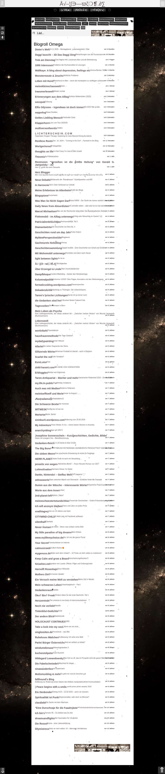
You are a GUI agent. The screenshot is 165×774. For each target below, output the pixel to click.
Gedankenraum (44, 590)
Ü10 (83, 28)
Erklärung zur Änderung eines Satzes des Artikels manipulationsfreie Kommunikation (67, 682)
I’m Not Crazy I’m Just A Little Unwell (67, 151)
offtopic (39, 20)
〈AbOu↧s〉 (81, 9)
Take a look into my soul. (49, 626)
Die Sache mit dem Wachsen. (57, 702)
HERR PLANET (43, 459)
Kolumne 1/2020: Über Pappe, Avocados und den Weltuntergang (78, 279)
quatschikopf (72, 27)
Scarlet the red (43, 357)
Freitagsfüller (56, 146)
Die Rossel (41, 723)
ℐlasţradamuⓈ (43, 398)
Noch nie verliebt (45, 605)
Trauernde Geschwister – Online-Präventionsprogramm (91, 501)
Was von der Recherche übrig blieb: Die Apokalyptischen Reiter (81, 211)
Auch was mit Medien (47, 388)
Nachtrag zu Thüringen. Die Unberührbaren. (69, 290)
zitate (60, 28)
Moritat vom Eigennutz (56, 372)
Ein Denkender (43, 692)
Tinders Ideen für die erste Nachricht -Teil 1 (72, 595)
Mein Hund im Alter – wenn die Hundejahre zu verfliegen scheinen (79, 81)
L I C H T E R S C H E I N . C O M (53, 133)
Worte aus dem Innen (47, 490)
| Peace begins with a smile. (51, 686)
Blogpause (66, 237)
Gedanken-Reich (44, 443)
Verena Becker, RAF (98, 70)
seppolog (40, 112)
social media (60, 23)
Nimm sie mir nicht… (72, 627)
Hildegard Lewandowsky (49, 658)
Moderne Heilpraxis (67, 388)
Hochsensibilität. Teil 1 (69, 222)
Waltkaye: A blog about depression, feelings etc (62, 70)
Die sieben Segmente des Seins (55, 346)
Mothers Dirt (42, 574)
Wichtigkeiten (62, 264)
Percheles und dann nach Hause (78, 253)
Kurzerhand (52, 195)
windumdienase (44, 647)
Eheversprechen (77, 285)
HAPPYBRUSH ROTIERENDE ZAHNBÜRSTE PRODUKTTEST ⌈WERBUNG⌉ (81, 448)
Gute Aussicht (58, 653)
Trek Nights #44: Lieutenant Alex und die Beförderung (76, 60)
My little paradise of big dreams (53, 532)
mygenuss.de (43, 553)
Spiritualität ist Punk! (47, 697)
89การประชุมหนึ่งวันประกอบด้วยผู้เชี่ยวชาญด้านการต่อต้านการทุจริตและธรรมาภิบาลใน (69, 175)
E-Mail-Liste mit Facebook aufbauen (69, 516)
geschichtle (74, 23)
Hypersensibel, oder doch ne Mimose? (74, 697)
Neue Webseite (63, 569)
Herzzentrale (42, 600)
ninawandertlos (44, 668)
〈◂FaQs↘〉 (97, 9)
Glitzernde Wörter (45, 351)
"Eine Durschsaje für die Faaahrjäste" (57, 707)
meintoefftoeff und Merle (49, 393)
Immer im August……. (72, 393)
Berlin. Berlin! (51, 414)
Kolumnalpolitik (44, 279)
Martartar (40, 414)
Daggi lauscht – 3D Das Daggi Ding (55, 54)
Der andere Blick (44, 616)
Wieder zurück (59, 91)
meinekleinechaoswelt (48, 86)
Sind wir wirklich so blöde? (75, 642)
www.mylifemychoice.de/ (49, 537)
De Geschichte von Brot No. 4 (63, 227)
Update (55, 590)
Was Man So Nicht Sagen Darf (52, 200)
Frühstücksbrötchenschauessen (91, 708)
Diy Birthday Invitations (62, 383)
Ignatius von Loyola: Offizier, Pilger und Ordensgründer (71, 564)
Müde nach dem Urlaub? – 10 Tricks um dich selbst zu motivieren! (76, 553)
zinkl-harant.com (44, 367)
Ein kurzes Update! (56, 574)
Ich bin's (40, 713)
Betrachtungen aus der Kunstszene (89, 54)
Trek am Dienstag (45, 60)
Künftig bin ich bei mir (55, 409)
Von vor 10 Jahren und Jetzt (59, 511)
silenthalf (40, 521)
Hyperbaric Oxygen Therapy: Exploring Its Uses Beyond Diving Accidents (63, 136)
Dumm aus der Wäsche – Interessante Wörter (61, 485)
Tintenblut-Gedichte (46, 611)
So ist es (61, 258)
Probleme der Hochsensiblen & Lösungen (69, 65)
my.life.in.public (44, 383)
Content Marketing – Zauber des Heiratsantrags (69, 274)
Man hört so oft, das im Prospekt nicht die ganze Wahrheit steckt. (88, 658)
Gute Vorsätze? (58, 357)
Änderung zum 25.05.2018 (75, 420)
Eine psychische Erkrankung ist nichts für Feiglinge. (75, 453)
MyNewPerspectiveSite (48, 237)
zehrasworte (42, 480)
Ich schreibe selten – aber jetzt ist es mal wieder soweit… (91, 206)
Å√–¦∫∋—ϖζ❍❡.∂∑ (82, 4)
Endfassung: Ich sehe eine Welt (71, 637)
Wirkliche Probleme (70, 75)
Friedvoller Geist (69, 117)
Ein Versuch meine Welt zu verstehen (56, 579)
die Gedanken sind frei (48, 300)
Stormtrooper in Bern (57, 306)
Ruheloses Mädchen (47, 637)
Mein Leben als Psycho (48, 311)
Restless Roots (44, 141)
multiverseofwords (46, 128)
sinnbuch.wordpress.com (50, 419)
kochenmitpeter (44, 653)
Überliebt (49, 522)
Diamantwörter (43, 227)
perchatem (120, 19)
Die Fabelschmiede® (47, 663)
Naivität (58, 606)
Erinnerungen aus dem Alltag (52, 96)
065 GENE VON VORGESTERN (67, 367)
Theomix (40, 156)
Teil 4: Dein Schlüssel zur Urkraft (61, 185)
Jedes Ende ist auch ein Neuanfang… (67, 459)
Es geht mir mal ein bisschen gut (73, 674)
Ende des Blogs (77, 190)
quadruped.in (39, 27)
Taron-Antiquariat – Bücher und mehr (56, 378)
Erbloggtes (41, 372)
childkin (59, 128)
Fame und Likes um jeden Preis (74, 506)
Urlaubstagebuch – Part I (71, 585)
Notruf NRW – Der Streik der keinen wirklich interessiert (91, 201)
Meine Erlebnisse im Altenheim (53, 190)
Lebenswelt (41, 320)
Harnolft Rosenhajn (46, 569)
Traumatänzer (53, 330)
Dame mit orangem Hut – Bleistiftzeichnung (52, 438)
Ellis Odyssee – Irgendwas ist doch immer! (60, 107)
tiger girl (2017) (57, 430)
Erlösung (48, 102)
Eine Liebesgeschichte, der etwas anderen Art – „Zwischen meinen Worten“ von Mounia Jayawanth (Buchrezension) (74, 315)
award (93, 24)
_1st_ (85, 24)
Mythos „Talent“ (58, 495)
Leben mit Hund (44, 81)
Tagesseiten (42, 305)
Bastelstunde (59, 616)
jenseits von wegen (46, 464)
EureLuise (41, 362)
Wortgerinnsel (43, 146)
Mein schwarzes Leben (48, 584)
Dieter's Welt (42, 49)
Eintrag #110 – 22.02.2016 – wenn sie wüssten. (70, 692)
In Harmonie (42, 185)
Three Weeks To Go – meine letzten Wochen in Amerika (72, 425)
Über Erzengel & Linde (48, 269)
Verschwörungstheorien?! (78, 558)
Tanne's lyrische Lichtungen (51, 295)
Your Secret (42, 542)
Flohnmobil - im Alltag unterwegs (54, 216)
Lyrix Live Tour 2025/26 (59, 123)
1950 (67, 621)
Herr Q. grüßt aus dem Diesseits (47, 167)
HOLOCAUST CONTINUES (50, 621)
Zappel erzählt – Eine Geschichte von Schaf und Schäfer (84, 248)
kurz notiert (52, 19)
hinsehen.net (42, 563)
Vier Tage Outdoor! (65, 336)
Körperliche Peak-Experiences (99, 485)
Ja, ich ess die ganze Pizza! (74, 537)
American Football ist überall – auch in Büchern (73, 351)
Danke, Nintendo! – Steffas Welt (53, 474)
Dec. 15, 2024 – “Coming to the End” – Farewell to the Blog (75, 141)
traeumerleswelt (44, 91)
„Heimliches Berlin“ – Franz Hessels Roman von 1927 (78, 464)
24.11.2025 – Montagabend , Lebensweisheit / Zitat (69, 49)
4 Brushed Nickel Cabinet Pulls (73, 300)
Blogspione (41, 195)
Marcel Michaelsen (46, 211)
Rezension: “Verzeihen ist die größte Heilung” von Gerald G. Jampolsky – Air (74, 163)
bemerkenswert (43, 23)
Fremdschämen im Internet (58, 543)
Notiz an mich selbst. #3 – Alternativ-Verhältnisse (68, 729)
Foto (48, 362)
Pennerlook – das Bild (60, 632)
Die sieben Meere (45, 453)
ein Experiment (59, 669)
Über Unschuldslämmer (70, 269)
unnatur (82, 20)
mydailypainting (44, 341)
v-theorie (93, 20)
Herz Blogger (42, 172)
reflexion (103, 24)
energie (52, 28)
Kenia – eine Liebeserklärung (58, 723)
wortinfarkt (41, 330)
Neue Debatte (43, 179)
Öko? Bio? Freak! (45, 595)
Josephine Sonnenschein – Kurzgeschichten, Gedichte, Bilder (71, 435)
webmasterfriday (119, 23)
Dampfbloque (43, 274)
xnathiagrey (42, 511)
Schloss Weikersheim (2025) (80, 96)
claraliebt (40, 702)
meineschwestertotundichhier (52, 500)
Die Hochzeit (64, 404)
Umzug (64, 243)
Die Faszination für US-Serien (66, 718)
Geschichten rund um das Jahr (53, 232)
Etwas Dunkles (51, 112)
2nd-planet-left (43, 495)
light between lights (46, 258)
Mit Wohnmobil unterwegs (50, 253)
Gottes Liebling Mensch (49, 117)
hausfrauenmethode (46, 336)
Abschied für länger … (67, 663)
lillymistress (42, 728)
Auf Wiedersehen (51, 156)
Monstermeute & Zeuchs (49, 75)
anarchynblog (43, 430)
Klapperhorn (42, 123)
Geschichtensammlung (48, 248)
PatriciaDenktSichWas (48, 221)
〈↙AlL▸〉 (65, 9)
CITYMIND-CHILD (45, 516)
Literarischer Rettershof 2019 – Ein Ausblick (95, 378)
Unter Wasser (59, 341)
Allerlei (39, 346)
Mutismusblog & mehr (48, 674)
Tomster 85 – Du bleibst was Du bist (59, 713)
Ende (60, 611)
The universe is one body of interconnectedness (68, 600)
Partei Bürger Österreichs (50, 642)
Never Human (43, 527)
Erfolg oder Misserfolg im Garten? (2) (87, 216)
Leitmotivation (43, 469)
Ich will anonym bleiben (48, 506)
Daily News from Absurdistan (52, 206)
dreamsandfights (45, 718)
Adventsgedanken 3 (61, 648)
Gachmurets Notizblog (48, 242)
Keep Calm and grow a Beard (52, 558)
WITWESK (41, 409)
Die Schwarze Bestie (47, 404)
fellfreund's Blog (44, 679)
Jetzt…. (64, 86)
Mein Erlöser (76, 532)
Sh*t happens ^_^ (78, 474)
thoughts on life (44, 151)
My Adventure (43, 425)
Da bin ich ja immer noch (77, 295)
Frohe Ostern (76, 232)
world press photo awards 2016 (79, 687)
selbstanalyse (68, 19)
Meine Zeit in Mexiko (86, 579)
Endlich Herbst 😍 (57, 548)
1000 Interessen (44, 65)
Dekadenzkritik (43, 290)
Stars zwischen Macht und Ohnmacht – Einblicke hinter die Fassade (75, 480)
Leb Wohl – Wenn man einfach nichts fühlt (67, 527)
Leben (62, 490)
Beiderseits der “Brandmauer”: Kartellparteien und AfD (71, 180)
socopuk (40, 102)
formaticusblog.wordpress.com (53, 284)
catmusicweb (42, 548)
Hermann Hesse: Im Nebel (62, 469)
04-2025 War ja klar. (92, 107)
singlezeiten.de (43, 632)
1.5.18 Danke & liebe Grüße (65, 443)
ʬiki (2, 3)
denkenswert (106, 19)
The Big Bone (43, 448)
